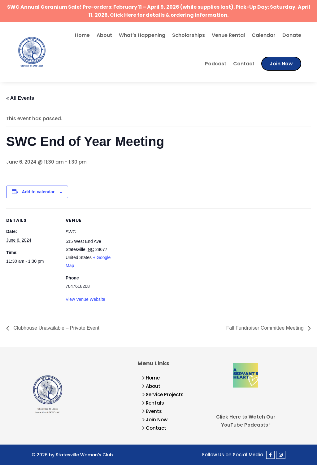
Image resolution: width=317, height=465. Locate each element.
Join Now (281, 63)
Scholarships (188, 35)
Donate (291, 35)
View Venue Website (85, 299)
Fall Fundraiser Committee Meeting (265, 328)
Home (82, 35)
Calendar (264, 35)
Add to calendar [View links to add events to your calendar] (38, 191)
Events (154, 411)
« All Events (20, 98)
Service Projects (165, 394)
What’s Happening (142, 35)
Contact (243, 63)
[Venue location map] (157, 251)
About (104, 35)
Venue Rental (228, 35)
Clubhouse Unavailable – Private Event (55, 328)
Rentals (155, 403)
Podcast (215, 63)
